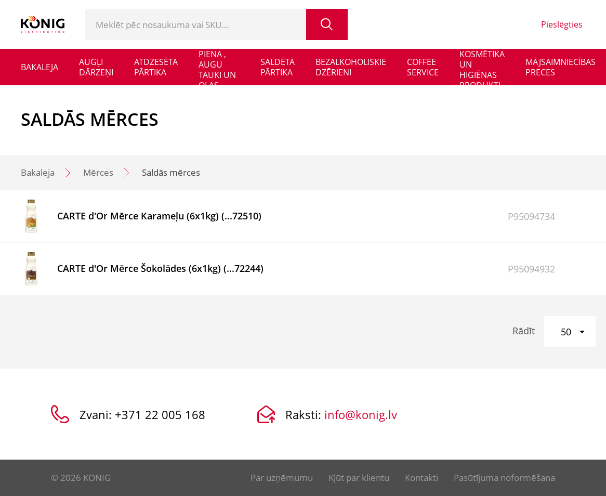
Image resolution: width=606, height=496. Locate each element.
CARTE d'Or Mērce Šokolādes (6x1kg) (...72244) (160, 268)
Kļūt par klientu (358, 478)
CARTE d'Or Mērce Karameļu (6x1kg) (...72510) (159, 216)
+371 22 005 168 (160, 414)
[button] (570, 331)
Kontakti (421, 478)
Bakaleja (38, 172)
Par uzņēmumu (282, 478)
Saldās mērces (171, 172)
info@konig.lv (360, 414)
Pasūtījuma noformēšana (504, 478)
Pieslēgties (562, 24)
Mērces (98, 172)
